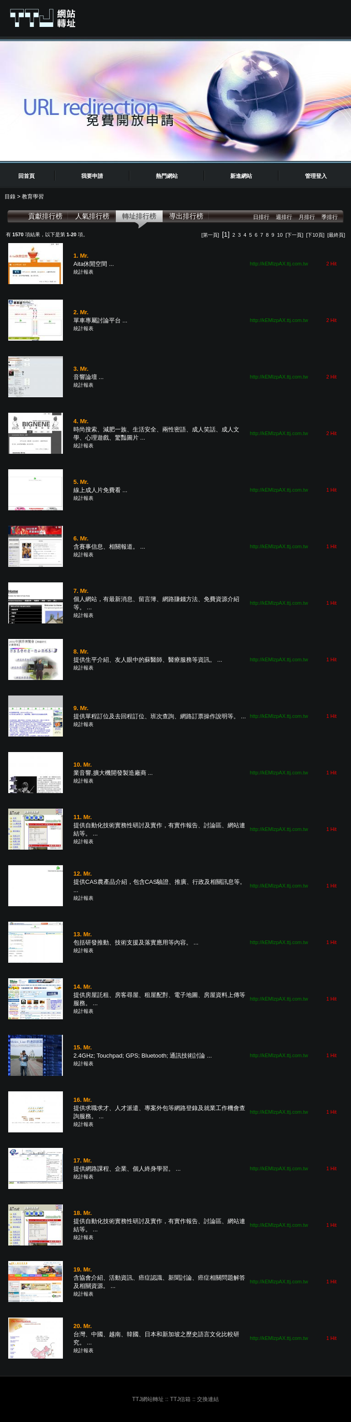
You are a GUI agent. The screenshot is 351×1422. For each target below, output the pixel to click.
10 (280, 235)
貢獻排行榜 (45, 216)
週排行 (284, 217)
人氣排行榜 (92, 216)
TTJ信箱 (180, 1399)
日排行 (261, 217)
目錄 (11, 196)
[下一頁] (294, 235)
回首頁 (26, 176)
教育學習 (33, 196)
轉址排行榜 (139, 216)
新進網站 (241, 176)
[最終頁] (336, 235)
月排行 (307, 217)
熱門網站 (167, 176)
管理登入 (316, 176)
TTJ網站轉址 (148, 1399)
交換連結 (208, 1399)
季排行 (329, 217)
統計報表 (83, 272)
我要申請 (92, 176)
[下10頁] (315, 235)
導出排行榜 (186, 216)
